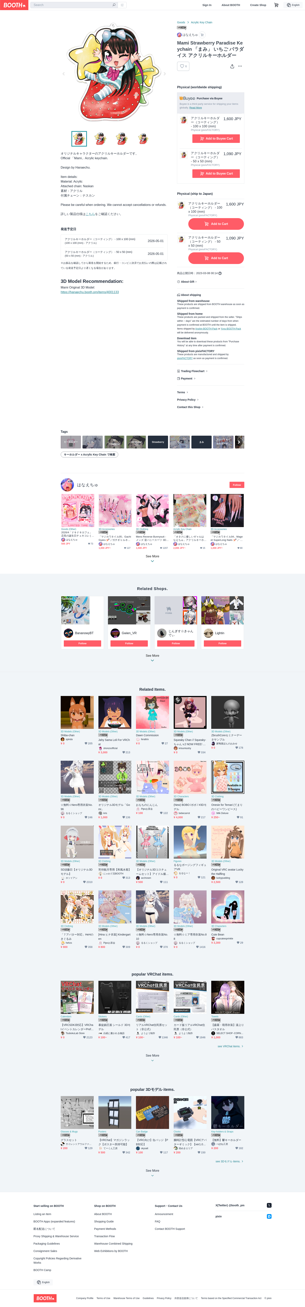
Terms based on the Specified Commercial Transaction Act (231, 1298)
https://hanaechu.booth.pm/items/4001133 (90, 292)
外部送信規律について (186, 1298)
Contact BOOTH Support (170, 1228)
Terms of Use (103, 1298)
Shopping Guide (104, 1221)
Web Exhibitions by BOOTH (111, 1251)
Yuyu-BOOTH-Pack (231, 328)
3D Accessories (107, 529)
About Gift (187, 281)
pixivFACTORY (185, 358)
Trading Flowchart (192, 371)
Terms (181, 392)
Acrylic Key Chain (201, 22)
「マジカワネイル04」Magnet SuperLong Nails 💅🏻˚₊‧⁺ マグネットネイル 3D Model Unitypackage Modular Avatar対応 (227, 538)
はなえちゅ (87, 485)
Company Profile (84, 1298)
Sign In (207, 5)
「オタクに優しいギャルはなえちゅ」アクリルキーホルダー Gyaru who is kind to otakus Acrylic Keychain (189, 538)
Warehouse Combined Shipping (113, 1243)
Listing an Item (42, 1214)
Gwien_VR (129, 633)
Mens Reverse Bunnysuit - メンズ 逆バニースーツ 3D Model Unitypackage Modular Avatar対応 (152, 538)
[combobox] (74, 5)
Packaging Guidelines (46, 1243)
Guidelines (148, 1298)
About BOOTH (231, 5)
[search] (114, 5)
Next (164, 74)
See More (152, 659)
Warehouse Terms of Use (126, 1298)
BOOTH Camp (42, 1270)
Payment (186, 378)
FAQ (157, 1221)
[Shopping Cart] (276, 5)
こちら (90, 214)
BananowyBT (84, 633)
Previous (64, 74)
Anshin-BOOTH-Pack (206, 328)
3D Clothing (142, 529)
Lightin (219, 633)
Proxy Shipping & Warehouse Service (56, 1236)
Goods (181, 22)
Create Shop (258, 5)
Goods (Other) (68, 529)
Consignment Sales (45, 1251)
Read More (195, 107)
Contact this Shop (188, 407)
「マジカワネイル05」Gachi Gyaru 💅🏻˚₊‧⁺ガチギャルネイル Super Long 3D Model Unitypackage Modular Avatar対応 (115, 538)
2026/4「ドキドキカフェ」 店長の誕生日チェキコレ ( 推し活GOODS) (77, 534)
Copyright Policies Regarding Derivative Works (57, 1260)
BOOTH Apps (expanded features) (54, 1221)
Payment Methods (105, 1228)
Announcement (164, 1214)
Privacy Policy (186, 399)
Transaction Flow (104, 1236)
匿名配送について (44, 1228)
